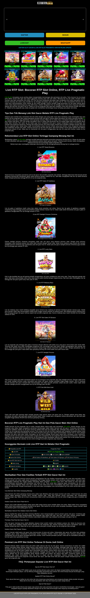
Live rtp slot (8, 97)
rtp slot (83, 556)
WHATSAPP (65, 43)
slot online (67, 426)
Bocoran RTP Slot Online (53, 593)
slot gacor (53, 481)
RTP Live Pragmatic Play (33, 593)
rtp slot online (22, 139)
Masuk (65, 35)
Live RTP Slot (19, 593)
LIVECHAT (24, 43)
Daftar (24, 35)
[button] (6, 19)
